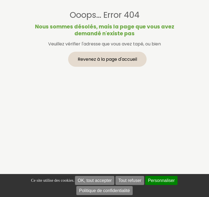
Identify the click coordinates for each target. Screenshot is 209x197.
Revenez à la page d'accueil (107, 59)
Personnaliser (161, 180)
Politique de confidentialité (104, 190)
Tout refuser (129, 180)
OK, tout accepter (95, 180)
